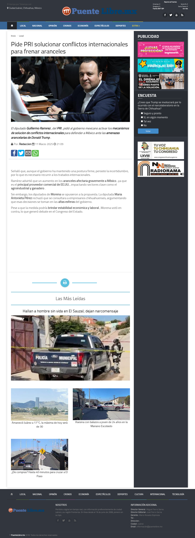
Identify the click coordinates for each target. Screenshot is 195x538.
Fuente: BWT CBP (158, 8)
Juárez (137, 523)
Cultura (139, 494)
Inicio (13, 35)
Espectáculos (102, 25)
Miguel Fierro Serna (147, 509)
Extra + (136, 25)
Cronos (67, 25)
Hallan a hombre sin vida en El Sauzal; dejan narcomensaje (70, 311)
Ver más (185, 8)
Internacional (157, 494)
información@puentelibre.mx (146, 526)
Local (23, 25)
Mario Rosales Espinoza (145, 515)
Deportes (121, 25)
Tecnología (178, 494)
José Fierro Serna (146, 512)
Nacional (37, 25)
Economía (83, 25)
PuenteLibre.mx (18, 535)
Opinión (53, 25)
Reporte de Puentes (170, 2)
